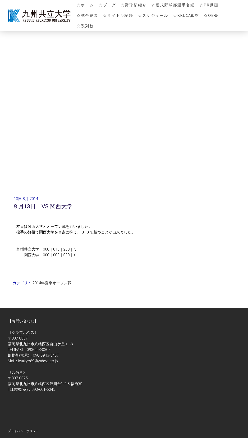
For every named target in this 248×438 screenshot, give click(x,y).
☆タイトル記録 (118, 15)
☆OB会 (211, 15)
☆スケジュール (153, 15)
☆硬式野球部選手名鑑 (172, 5)
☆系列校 (85, 26)
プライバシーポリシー (23, 431)
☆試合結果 (87, 15)
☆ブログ (107, 5)
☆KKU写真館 (186, 15)
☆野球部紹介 (134, 5)
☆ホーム (85, 5)
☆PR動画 (208, 5)
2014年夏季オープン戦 (51, 283)
